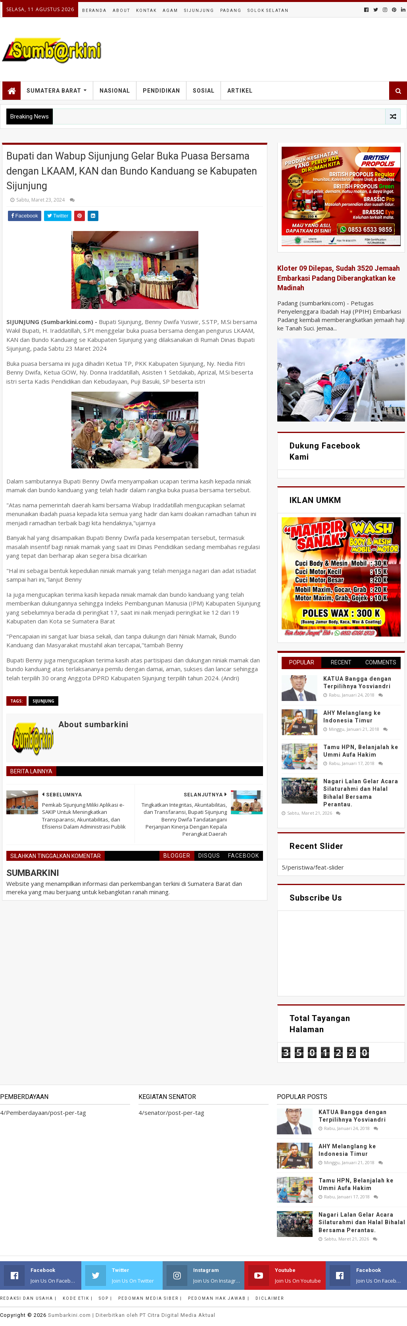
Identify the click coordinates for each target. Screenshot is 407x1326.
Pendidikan (161, 90)
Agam (170, 10)
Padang (231, 10)
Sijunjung (199, 10)
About (121, 10)
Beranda (94, 10)
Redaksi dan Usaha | (28, 1298)
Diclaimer (269, 1298)
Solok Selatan (268, 10)
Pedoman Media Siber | (150, 1298)
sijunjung (43, 701)
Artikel (240, 90)
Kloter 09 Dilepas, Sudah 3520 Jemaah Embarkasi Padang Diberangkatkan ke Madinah (338, 278)
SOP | (105, 1298)
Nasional (115, 90)
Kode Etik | (78, 1298)
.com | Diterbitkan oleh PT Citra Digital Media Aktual (131, 1315)
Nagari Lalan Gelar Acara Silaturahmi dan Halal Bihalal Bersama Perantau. (362, 1222)
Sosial (204, 90)
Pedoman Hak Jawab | (219, 1298)
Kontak (146, 10)
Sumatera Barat (54, 90)
